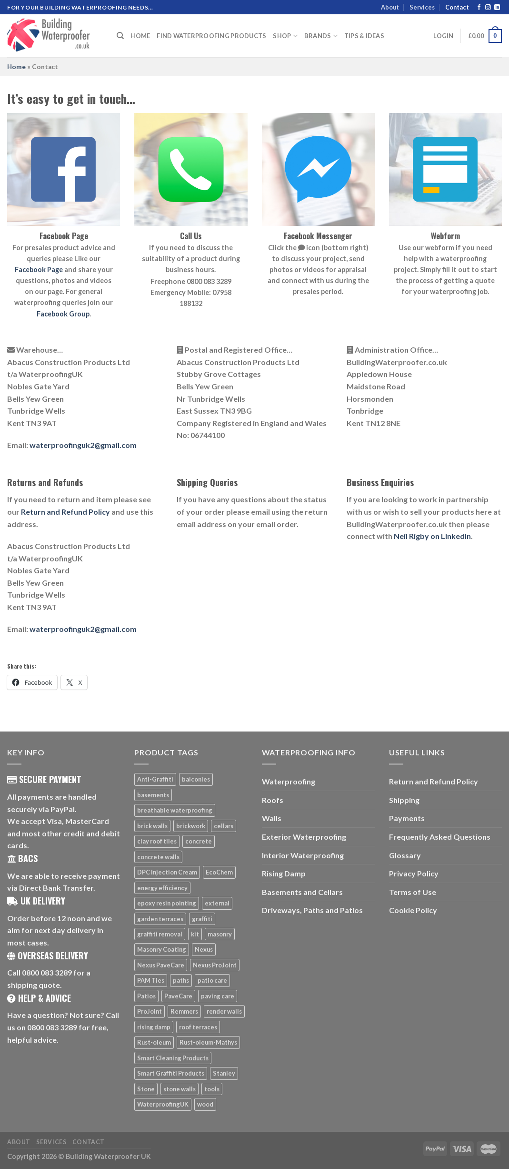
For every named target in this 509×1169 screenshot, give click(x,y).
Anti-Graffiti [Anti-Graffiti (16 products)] (155, 779)
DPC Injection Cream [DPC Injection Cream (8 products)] (167, 872)
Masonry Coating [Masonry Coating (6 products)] (161, 949)
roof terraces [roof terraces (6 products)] (198, 1027)
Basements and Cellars (302, 891)
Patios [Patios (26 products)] (146, 996)
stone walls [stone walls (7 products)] (179, 1089)
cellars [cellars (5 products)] (223, 826)
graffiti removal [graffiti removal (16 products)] (159, 934)
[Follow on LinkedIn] (497, 7)
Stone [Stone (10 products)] (146, 1089)
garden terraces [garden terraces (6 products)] (160, 919)
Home (140, 36)
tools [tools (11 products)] (212, 1089)
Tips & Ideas (364, 36)
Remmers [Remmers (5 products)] (184, 1011)
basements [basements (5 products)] (153, 795)
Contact (457, 7)
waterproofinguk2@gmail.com (83, 444)
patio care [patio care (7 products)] (212, 980)
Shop (285, 36)
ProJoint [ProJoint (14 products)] (149, 1011)
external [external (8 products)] (217, 903)
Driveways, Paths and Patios (312, 910)
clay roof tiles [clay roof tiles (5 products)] (157, 841)
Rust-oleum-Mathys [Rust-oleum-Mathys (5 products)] (208, 1042)
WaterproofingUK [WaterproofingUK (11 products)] (163, 1104)
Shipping (404, 799)
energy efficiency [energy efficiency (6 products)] (162, 888)
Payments (407, 818)
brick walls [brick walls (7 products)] (152, 826)
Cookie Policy (413, 910)
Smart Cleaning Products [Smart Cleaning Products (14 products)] (173, 1058)
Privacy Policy (414, 873)
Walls (271, 818)
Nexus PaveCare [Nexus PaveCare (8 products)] (160, 965)
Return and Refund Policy (65, 511)
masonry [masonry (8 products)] (220, 934)
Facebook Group (63, 314)
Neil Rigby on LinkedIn (432, 535)
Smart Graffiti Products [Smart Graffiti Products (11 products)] (170, 1073)
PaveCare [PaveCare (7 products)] (178, 996)
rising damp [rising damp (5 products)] (153, 1027)
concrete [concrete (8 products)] (198, 841)
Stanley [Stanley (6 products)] (224, 1073)
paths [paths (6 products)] (181, 980)
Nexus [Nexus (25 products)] (204, 949)
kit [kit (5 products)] (195, 934)
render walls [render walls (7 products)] (224, 1011)
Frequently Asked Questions (439, 836)
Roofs (272, 799)
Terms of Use (412, 891)
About (390, 7)
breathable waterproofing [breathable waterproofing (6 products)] (174, 810)
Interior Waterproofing (303, 855)
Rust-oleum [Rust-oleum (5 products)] (154, 1042)
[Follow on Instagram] (488, 7)
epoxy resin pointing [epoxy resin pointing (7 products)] (166, 903)
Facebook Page (39, 269)
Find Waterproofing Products (211, 36)
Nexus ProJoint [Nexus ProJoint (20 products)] (215, 965)
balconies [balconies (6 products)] (196, 779)
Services (422, 7)
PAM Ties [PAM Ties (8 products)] (150, 980)
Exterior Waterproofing (304, 836)
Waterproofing (288, 781)
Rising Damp (284, 873)
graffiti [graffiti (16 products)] (202, 919)
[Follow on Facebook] (479, 7)
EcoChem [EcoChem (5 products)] (219, 872)
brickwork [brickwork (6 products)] (190, 826)
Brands (321, 36)
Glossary (405, 855)
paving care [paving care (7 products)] (217, 996)
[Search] (120, 36)
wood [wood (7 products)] (205, 1104)
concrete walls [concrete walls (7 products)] (158, 857)
